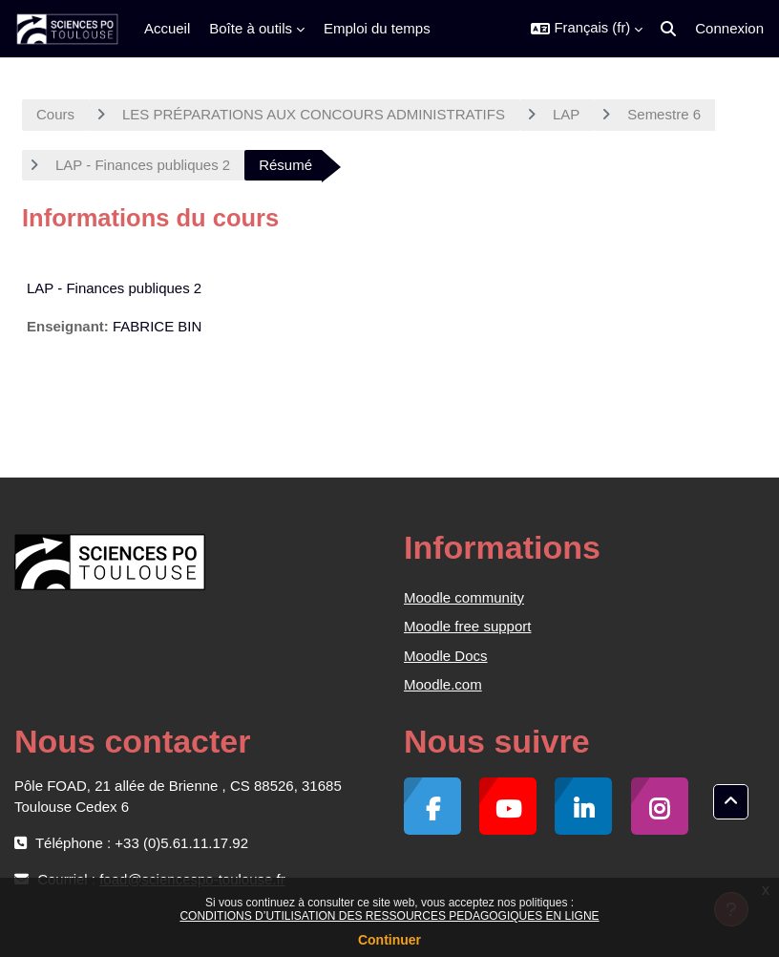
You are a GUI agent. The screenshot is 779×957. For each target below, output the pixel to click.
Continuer (389, 939)
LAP (566, 114)
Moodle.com (443, 684)
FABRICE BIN (157, 326)
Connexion (729, 28)
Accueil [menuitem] (167, 28)
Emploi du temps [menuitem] (377, 28)
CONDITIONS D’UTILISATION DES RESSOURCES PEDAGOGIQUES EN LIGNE (389, 916)
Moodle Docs (446, 656)
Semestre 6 (664, 114)
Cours (55, 114)
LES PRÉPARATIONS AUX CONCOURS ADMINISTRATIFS (313, 114)
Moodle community (464, 597)
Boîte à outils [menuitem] (250, 28)
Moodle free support (467, 626)
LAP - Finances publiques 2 (142, 165)
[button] (586, 28)
